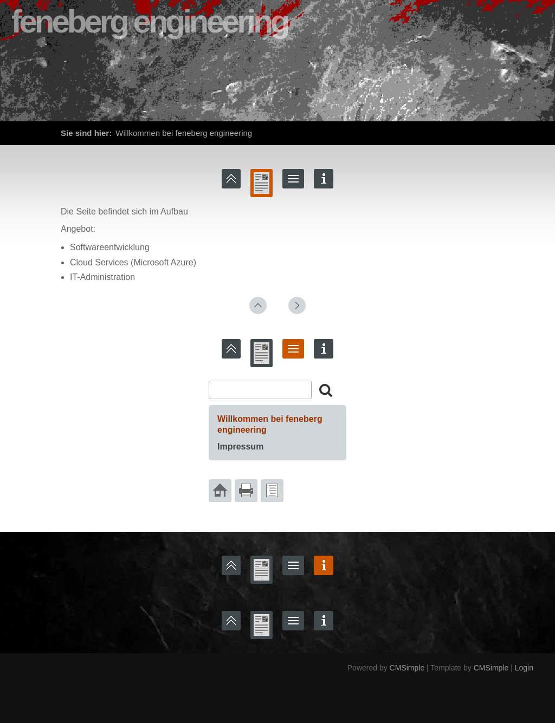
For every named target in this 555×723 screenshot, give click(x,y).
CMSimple (407, 667)
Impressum (240, 446)
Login (524, 667)
